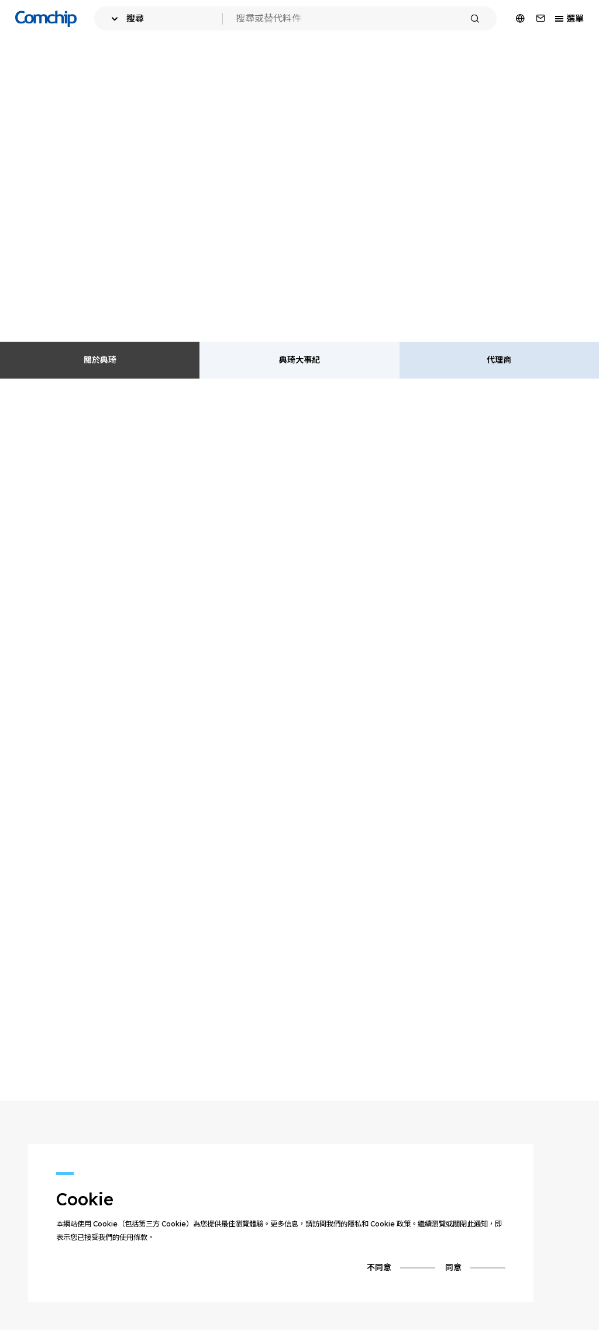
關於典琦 (100, 360)
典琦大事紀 (299, 360)
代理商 (499, 360)
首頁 (23, 56)
